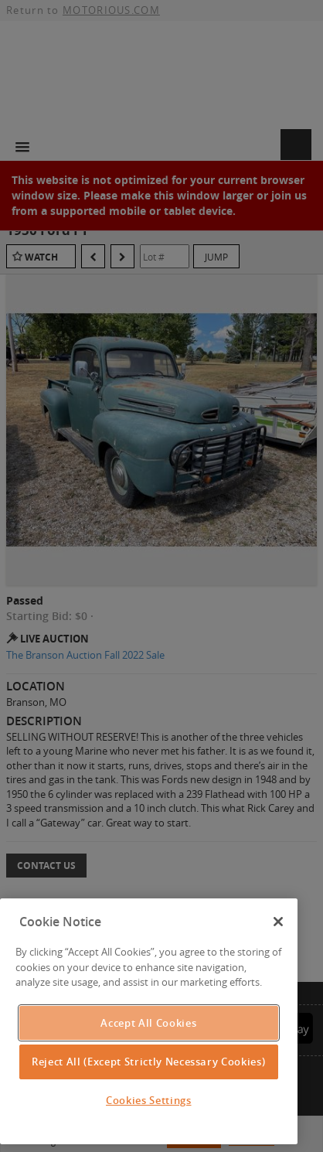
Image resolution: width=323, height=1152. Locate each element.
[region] (149, 1021)
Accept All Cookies (148, 1023)
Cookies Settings (149, 1100)
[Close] (278, 922)
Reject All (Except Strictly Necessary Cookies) (148, 1061)
